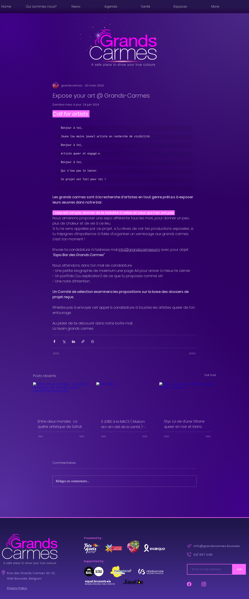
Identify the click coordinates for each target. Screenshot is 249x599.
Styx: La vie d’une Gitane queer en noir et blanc (184, 424)
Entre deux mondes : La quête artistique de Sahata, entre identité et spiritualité (61, 424)
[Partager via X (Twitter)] (64, 341)
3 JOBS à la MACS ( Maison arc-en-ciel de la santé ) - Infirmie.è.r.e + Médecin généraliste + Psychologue (123, 424)
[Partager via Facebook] (54, 341)
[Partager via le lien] (83, 341)
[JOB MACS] (124, 398)
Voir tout (210, 375)
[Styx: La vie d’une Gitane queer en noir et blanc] (187, 398)
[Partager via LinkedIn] (73, 341)
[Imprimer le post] (92, 341)
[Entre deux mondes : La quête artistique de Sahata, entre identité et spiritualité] (61, 398)
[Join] (239, 569)
